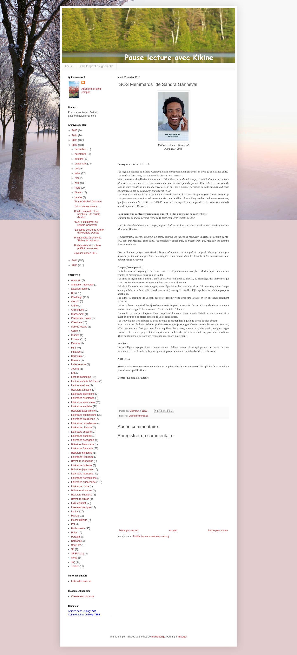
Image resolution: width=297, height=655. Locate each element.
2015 (75, 130)
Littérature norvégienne (84, 478)
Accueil (69, 66)
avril (77, 183)
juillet (78, 173)
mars (78, 187)
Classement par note (82, 596)
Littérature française (138, 415)
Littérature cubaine (81, 431)
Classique (76, 322)
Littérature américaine (83, 402)
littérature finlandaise (82, 444)
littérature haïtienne (81, 452)
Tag (73, 562)
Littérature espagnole (82, 440)
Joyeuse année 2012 (85, 253)
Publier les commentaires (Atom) (151, 536)
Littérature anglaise (81, 406)
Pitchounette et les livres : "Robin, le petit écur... (88, 239)
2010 (75, 265)
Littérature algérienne (82, 393)
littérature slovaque (81, 490)
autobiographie (79, 288)
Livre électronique (81, 507)
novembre (81, 154)
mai (77, 178)
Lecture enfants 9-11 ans (85, 381)
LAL (73, 372)
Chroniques (77, 309)
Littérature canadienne (83, 423)
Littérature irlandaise (82, 456)
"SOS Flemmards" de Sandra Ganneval (86, 223)
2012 (75, 145)
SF (72, 549)
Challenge (76, 297)
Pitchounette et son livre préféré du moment (87, 247)
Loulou (75, 511)
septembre (81, 163)
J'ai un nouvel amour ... (87, 206)
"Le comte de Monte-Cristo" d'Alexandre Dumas (89, 231)
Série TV (76, 545)
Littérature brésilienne (83, 419)
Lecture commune (81, 377)
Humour (75, 360)
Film (73, 347)
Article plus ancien (218, 530)
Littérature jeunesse (82, 473)
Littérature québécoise (83, 482)
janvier (79, 197)
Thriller (75, 566)
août (77, 168)
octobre (79, 158)
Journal (75, 368)
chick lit (75, 301)
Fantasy (75, 343)
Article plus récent (128, 530)
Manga (75, 515)
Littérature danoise (81, 435)
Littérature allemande (82, 398)
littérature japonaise (82, 469)
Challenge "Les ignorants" (96, 66)
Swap (74, 557)
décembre (81, 149)
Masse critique (79, 520)
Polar (74, 532)
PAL (73, 524)
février (78, 192)
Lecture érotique (80, 385)
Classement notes (81, 318)
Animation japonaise (82, 284)
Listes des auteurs (81, 581)
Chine (74, 305)
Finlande (76, 351)
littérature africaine (81, 389)
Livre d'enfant (78, 503)
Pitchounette (78, 528)
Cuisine (75, 335)
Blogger (182, 636)
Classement (77, 314)
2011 (75, 260)
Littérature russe (80, 486)
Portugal (75, 536)
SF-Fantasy (77, 553)
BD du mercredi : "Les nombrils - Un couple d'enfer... (87, 214)
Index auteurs (78, 364)
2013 (75, 140)
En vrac (75, 339)
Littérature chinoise (81, 427)
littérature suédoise (81, 494)
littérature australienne (83, 410)
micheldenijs (158, 636)
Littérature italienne (81, 465)
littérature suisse (80, 499)
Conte (74, 330)
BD (73, 293)
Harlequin (76, 356)
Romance (76, 541)
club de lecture (79, 326)
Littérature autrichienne (84, 414)
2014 (75, 135)
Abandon (76, 280)
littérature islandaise (82, 461)
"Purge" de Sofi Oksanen (88, 201)
